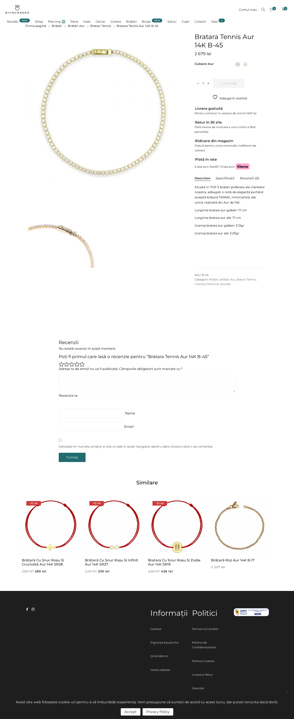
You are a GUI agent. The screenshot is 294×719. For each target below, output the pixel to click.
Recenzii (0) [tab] (249, 178)
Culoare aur (204, 64)
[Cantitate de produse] (203, 83)
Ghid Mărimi (159, 656)
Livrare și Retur (202, 674)
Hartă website (160, 670)
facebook (27, 609)
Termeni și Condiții (205, 629)
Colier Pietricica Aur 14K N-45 (287, 691)
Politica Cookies (203, 661)
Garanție (198, 688)
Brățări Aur (227, 279)
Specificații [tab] (225, 178)
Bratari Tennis (246, 279)
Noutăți (225, 284)
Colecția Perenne (207, 284)
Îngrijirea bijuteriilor (164, 642)
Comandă (229, 83)
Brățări (214, 279)
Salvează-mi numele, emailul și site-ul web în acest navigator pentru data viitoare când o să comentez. (136, 446)
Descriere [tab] (202, 178)
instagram (33, 609)
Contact (155, 629)
